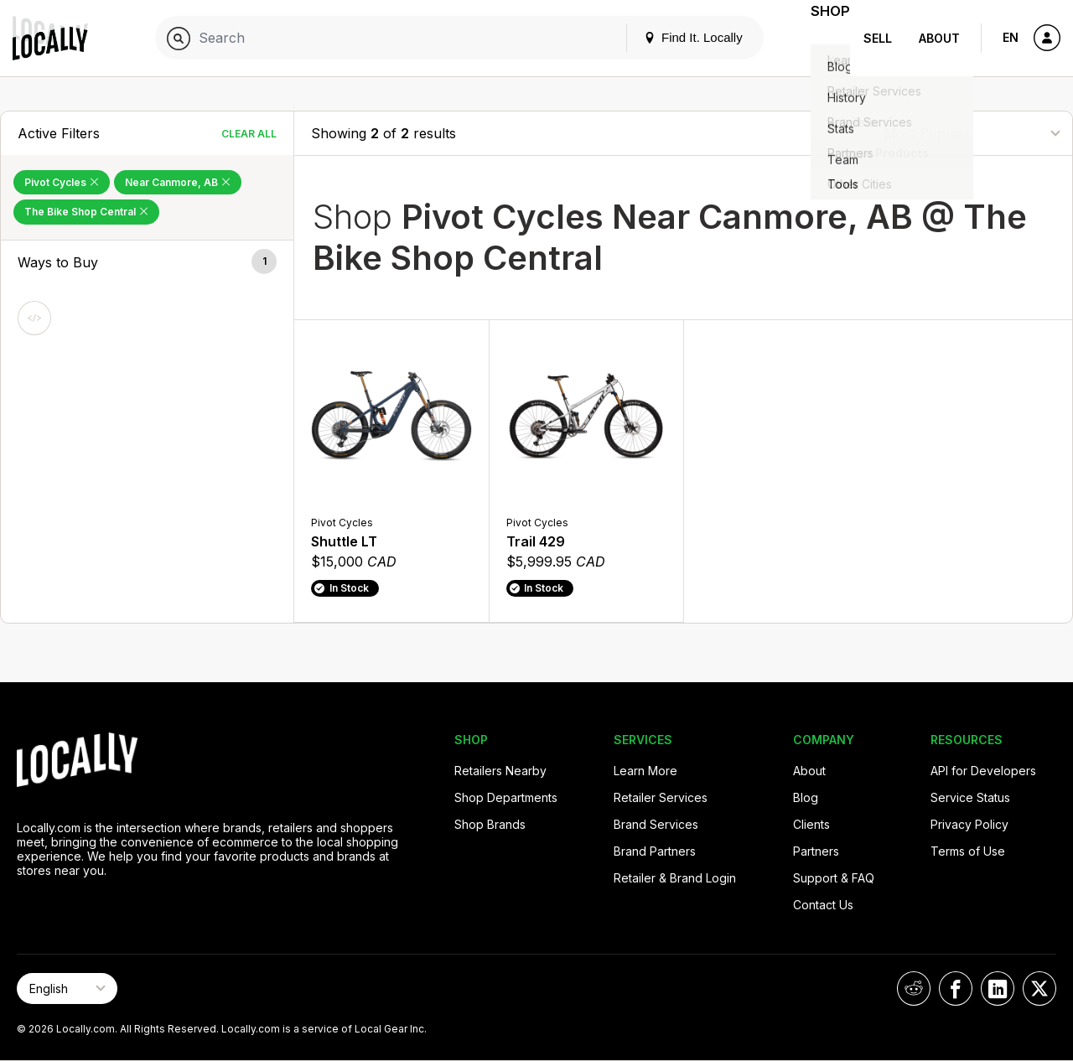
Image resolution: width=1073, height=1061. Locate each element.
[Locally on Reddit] (913, 988)
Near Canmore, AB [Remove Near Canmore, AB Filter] (178, 182)
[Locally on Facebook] (955, 988)
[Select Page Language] (67, 988)
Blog (805, 797)
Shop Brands (490, 824)
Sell (877, 38)
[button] (147, 262)
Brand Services (656, 824)
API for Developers (983, 770)
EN (1011, 37)
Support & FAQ (833, 878)
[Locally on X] (1039, 988)
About (939, 38)
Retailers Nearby (500, 770)
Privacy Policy (969, 824)
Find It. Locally (672, 37)
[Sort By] (971, 132)
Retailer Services (661, 797)
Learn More (645, 770)
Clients (811, 824)
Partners (816, 851)
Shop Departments (505, 797)
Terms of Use (967, 851)
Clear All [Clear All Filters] (249, 133)
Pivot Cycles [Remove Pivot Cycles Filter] (61, 182)
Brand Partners (655, 851)
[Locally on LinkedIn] (997, 988)
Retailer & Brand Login (675, 878)
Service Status (970, 797)
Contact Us (823, 905)
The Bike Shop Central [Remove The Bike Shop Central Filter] (86, 211)
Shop (820, 38)
